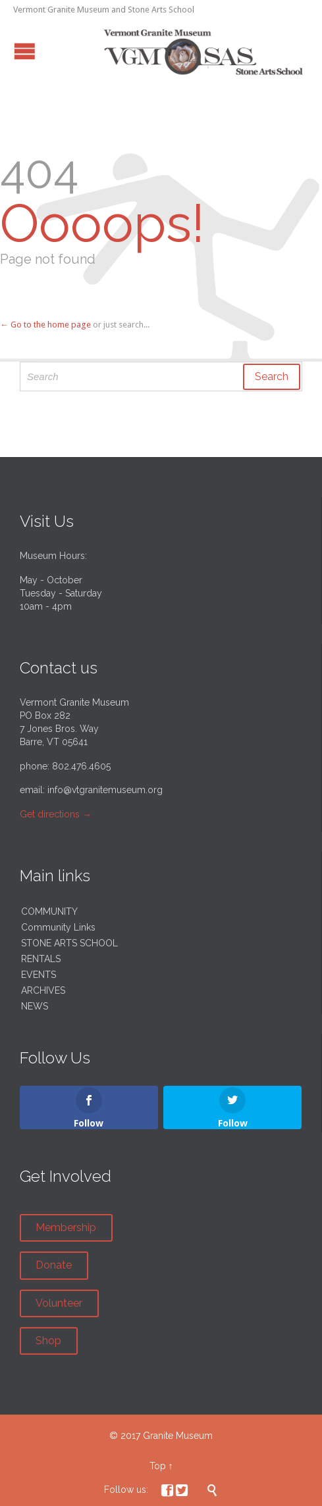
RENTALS (41, 959)
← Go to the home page (45, 324)
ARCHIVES (43, 990)
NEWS (34, 1006)
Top (157, 1466)
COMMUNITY (49, 911)
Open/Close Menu (24, 50)
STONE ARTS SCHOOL (69, 943)
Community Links (58, 927)
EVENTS (38, 974)
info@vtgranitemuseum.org (105, 790)
